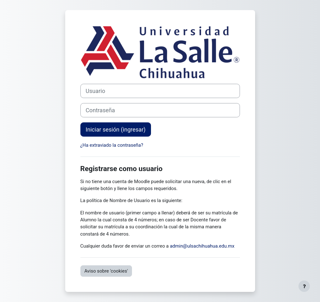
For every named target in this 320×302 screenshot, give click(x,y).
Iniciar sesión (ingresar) (116, 129)
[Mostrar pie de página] (304, 286)
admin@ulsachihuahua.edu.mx (202, 246)
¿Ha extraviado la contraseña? (111, 145)
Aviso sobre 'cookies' (106, 271)
